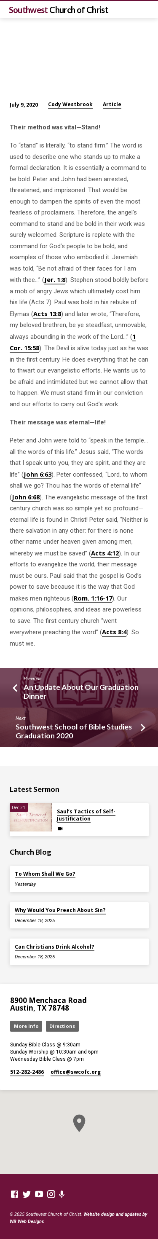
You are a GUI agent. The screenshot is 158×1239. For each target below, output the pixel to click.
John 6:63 (37, 474)
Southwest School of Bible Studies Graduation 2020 (74, 731)
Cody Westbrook (70, 104)
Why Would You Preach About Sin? (60, 910)
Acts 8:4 (114, 632)
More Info (26, 1026)
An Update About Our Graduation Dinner (81, 691)
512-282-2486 (27, 1071)
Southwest (59, 10)
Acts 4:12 (105, 553)
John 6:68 (26, 497)
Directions (62, 1026)
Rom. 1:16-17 (93, 598)
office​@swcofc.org (76, 1071)
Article (112, 104)
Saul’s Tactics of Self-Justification (86, 815)
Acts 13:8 (47, 313)
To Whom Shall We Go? (45, 873)
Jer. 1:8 (54, 279)
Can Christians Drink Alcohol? (54, 946)
